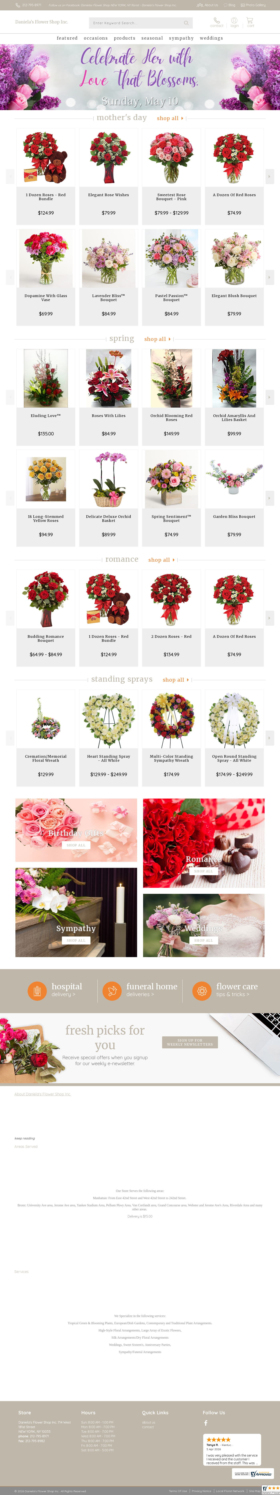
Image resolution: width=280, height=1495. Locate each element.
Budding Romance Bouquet (46, 638)
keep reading (24, 1138)
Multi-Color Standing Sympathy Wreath (171, 758)
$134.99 (171, 654)
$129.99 (46, 774)
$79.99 (108, 213)
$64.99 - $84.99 (46, 654)
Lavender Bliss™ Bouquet (108, 297)
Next (270, 176)
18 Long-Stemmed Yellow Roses (46, 518)
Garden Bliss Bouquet (234, 516)
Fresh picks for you (105, 1044)
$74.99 (234, 213)
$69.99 (46, 314)
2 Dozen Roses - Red (171, 636)
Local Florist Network (230, 1491)
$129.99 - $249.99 (108, 774)
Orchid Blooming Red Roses (172, 417)
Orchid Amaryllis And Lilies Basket (234, 417)
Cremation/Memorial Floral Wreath (46, 758)
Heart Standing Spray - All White (108, 758)
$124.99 (46, 213)
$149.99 (171, 434)
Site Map (255, 1491)
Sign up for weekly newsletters (190, 1042)
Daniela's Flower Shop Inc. (41, 21)
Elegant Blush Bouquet (234, 295)
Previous (10, 176)
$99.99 (234, 434)
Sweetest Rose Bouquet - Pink (171, 197)
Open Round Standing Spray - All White (234, 758)
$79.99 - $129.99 (172, 213)
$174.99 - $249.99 (234, 774)
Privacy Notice (201, 1491)
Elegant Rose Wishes (108, 195)
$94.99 (46, 534)
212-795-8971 (31, 5)
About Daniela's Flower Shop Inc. (42, 1094)
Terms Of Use (178, 1491)
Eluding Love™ (46, 415)
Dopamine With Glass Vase (46, 297)
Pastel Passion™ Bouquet (171, 297)
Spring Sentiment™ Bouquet (171, 518)
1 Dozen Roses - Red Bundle (46, 197)
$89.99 (108, 534)
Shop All (168, 118)
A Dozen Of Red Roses (234, 195)
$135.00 (46, 434)
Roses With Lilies (109, 415)
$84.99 (109, 314)
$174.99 (171, 774)
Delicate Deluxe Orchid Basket (108, 518)
